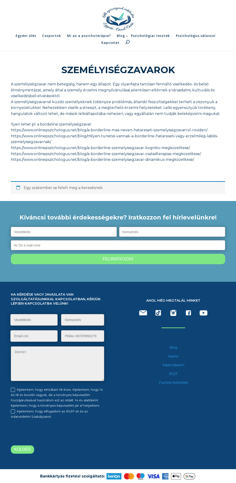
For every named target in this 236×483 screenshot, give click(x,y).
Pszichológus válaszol (195, 38)
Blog (121, 38)
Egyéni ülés (26, 38)
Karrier (173, 356)
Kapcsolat (110, 45)
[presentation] (49, 433)
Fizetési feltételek (173, 383)
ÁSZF (173, 374)
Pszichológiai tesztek (150, 38)
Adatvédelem (173, 365)
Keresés (128, 45)
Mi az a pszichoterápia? (89, 38)
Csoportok (51, 38)
